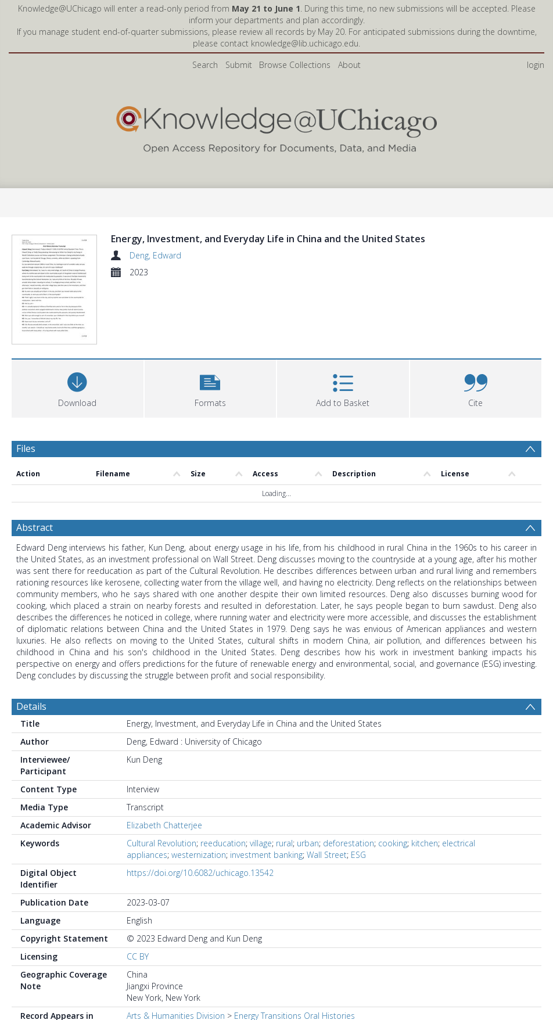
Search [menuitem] (205, 64)
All (131, 976)
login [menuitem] (535, 64)
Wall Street (327, 792)
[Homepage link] (276, 127)
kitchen (424, 780)
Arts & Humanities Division (176, 953)
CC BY (138, 894)
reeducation (223, 780)
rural (284, 780)
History (237, 965)
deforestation (348, 780)
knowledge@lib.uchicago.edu (304, 43)
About (349, 64)
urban (308, 780)
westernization (198, 792)
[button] (210, 324)
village (261, 780)
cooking (392, 780)
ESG (358, 792)
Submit (238, 64)
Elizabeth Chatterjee (164, 762)
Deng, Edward (155, 255)
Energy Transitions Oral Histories (294, 953)
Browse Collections (295, 64)
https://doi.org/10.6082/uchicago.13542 (200, 810)
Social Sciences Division (170, 965)
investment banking (266, 792)
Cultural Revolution (161, 780)
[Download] (77, 324)
